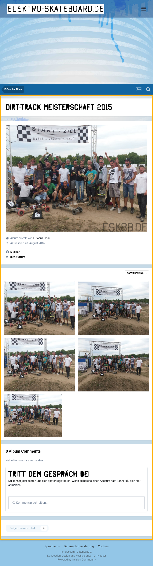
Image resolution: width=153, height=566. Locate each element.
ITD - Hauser (99, 555)
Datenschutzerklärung (79, 546)
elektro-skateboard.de (55, 9)
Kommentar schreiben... (30, 502)
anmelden (14, 485)
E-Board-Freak (41, 238)
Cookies (103, 546)
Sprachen (52, 546)
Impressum (68, 551)
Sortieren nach (137, 273)
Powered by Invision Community (76, 559)
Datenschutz (84, 551)
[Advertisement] (76, 51)
